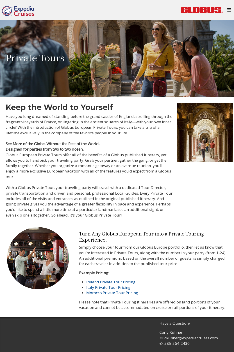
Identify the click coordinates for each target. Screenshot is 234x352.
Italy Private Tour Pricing (108, 287)
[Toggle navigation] (229, 11)
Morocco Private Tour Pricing (112, 292)
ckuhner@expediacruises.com (191, 337)
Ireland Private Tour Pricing (110, 281)
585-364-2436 (177, 343)
